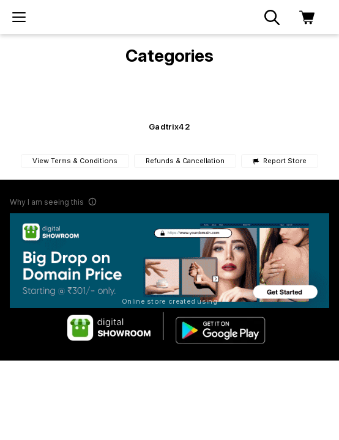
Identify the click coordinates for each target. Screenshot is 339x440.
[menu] (19, 17)
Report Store (279, 161)
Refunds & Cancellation (185, 160)
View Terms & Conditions (74, 160)
